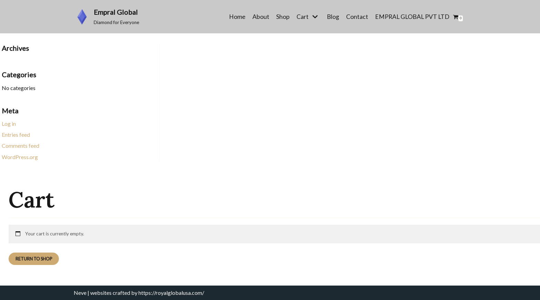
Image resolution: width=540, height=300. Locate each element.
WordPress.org (20, 157)
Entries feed (16, 134)
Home (237, 16)
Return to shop (33, 259)
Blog (333, 16)
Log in (9, 123)
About (260, 16)
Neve (80, 292)
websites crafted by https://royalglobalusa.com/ (147, 292)
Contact (357, 16)
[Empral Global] (106, 16)
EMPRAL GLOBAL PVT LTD (412, 16)
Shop (283, 16)
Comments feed (20, 145)
